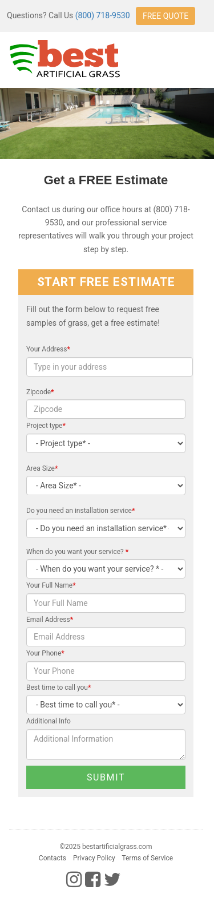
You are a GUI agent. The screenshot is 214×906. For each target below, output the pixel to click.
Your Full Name (51, 585)
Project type (46, 426)
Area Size (42, 468)
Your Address (48, 349)
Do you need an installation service (80, 511)
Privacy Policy (94, 858)
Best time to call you (58, 687)
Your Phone (45, 653)
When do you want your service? (77, 552)
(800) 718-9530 (102, 15)
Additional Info (48, 721)
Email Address (49, 620)
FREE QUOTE (165, 16)
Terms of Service (147, 858)
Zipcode (40, 392)
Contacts (52, 858)
